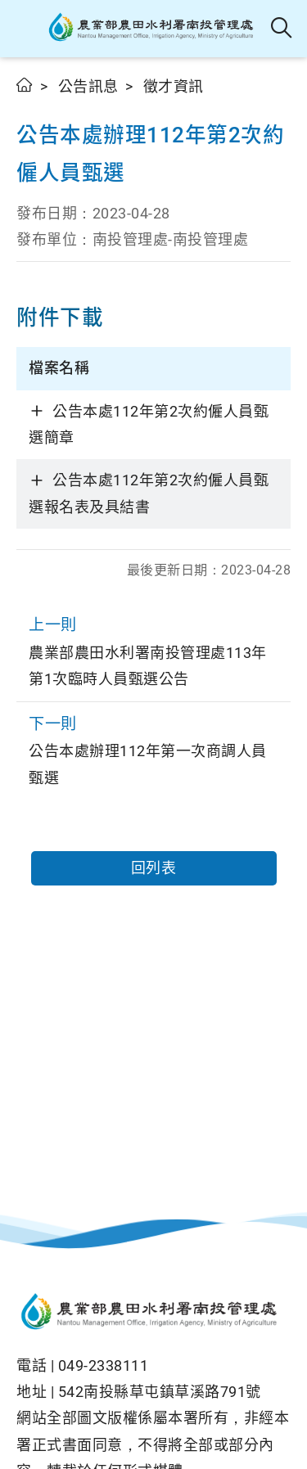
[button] (26, 28)
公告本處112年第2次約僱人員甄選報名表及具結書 (149, 493)
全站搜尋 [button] (282, 28)
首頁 (25, 84)
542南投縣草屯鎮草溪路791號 (159, 1391)
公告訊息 (88, 86)
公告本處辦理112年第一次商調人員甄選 (153, 748)
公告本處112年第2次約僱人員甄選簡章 (149, 424)
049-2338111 (103, 1365)
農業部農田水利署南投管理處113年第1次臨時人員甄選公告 (153, 649)
